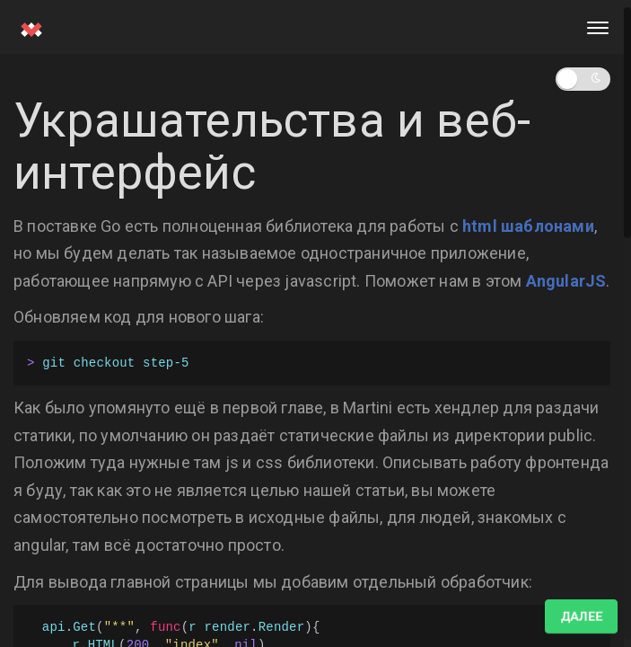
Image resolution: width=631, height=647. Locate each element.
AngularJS (566, 280)
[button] (583, 79)
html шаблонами (528, 226)
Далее (581, 616)
